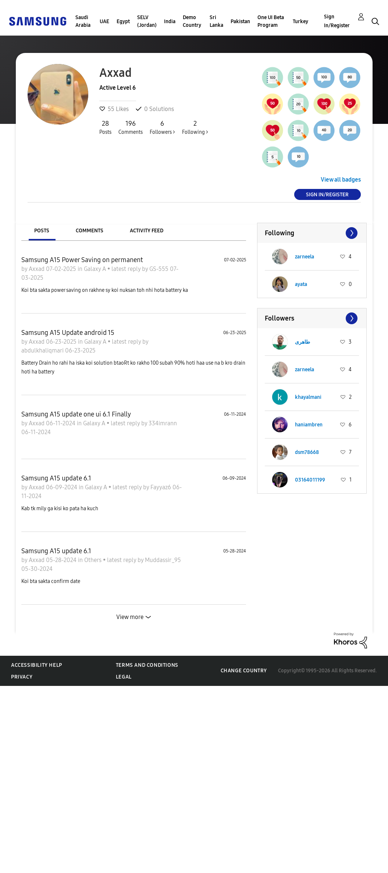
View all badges (341, 179)
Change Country (244, 671)
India (169, 21)
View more (129, 616)
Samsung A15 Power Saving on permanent (82, 260)
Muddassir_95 (163, 560)
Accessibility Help (36, 665)
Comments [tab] (89, 231)
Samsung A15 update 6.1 (56, 478)
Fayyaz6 (161, 487)
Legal (124, 677)
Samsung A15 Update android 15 (67, 333)
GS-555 (159, 268)
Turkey (300, 21)
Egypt (123, 21)
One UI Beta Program (270, 21)
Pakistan (240, 21)
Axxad (37, 268)
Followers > (162, 127)
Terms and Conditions (147, 665)
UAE (104, 21)
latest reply (126, 268)
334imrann (163, 423)
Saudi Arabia (82, 21)
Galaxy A (95, 268)
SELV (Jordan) (147, 21)
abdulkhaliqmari (43, 350)
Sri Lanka (216, 21)
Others (93, 560)
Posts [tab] (41, 231)
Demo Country (192, 21)
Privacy (21, 677)
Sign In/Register (337, 21)
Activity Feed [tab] (146, 231)
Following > (195, 127)
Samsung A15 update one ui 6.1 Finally (76, 414)
